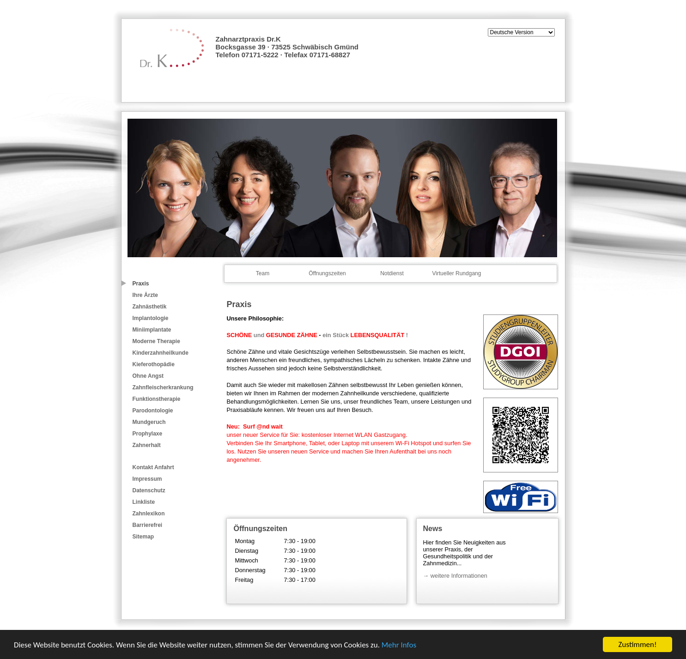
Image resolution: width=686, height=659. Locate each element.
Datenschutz (149, 490)
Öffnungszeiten (327, 273)
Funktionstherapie (157, 399)
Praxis (141, 283)
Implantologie (151, 318)
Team (262, 273)
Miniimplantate (152, 329)
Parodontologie (153, 410)
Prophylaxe (148, 433)
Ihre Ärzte (145, 295)
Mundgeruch (149, 422)
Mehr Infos (399, 645)
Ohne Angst (148, 376)
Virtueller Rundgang (456, 273)
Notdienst (392, 273)
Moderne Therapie (156, 341)
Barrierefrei (148, 525)
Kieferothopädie (154, 364)
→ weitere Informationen (455, 575)
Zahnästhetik (150, 306)
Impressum (147, 479)
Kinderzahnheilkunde (160, 353)
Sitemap (143, 536)
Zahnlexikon (149, 513)
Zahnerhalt (147, 445)
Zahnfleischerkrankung (163, 387)
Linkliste (144, 502)
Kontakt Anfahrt (153, 467)
